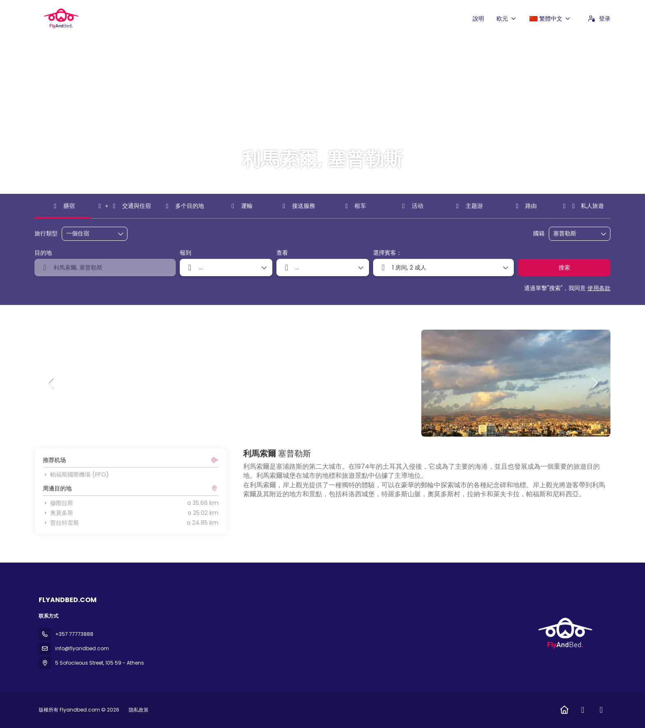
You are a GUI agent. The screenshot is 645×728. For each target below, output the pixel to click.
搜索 (564, 267)
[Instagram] (601, 710)
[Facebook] (583, 710)
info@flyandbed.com (82, 648)
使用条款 (598, 288)
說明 (478, 18)
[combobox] (573, 233)
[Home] (564, 710)
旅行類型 (46, 233)
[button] (51, 383)
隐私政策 (138, 709)
